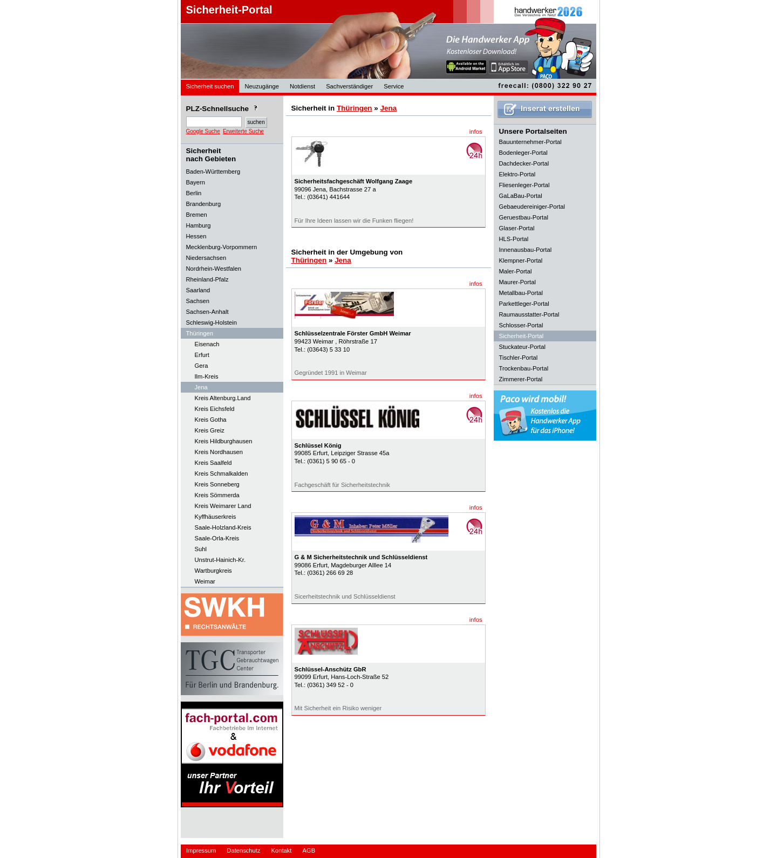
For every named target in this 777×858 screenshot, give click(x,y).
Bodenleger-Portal (523, 152)
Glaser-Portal (517, 228)
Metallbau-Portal (521, 293)
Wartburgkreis (213, 570)
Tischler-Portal (518, 357)
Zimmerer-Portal (521, 379)
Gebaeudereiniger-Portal (532, 206)
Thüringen (354, 108)
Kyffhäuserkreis (215, 516)
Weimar (205, 581)
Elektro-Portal (517, 174)
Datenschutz (243, 850)
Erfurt (202, 355)
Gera (201, 365)
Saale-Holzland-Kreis (223, 527)
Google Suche (203, 131)
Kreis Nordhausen (219, 452)
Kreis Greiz (209, 430)
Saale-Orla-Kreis (217, 538)
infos (475, 131)
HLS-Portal (514, 239)
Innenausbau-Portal (525, 249)
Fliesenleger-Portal (524, 185)
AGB (308, 850)
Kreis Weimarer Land (223, 506)
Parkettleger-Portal (524, 303)
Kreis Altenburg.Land (223, 398)
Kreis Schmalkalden (221, 473)
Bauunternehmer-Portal (530, 142)
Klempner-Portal (521, 260)
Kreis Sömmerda (217, 495)
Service (394, 86)
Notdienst (302, 86)
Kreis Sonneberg (217, 484)
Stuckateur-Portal (522, 347)
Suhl (201, 549)
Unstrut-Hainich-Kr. (220, 560)
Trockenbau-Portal (524, 368)
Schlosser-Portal (521, 325)
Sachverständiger (349, 86)
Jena (201, 387)
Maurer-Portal (517, 282)
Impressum (201, 850)
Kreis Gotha (211, 419)
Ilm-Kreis (207, 376)
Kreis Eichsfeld (215, 409)
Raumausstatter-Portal (529, 314)
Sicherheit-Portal (229, 10)
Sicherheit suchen (210, 86)
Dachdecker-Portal (524, 163)
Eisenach (207, 344)
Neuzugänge (261, 86)
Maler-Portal (515, 271)
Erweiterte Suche (243, 131)
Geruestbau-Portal (523, 217)
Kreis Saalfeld (213, 462)
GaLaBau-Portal (520, 196)
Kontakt (281, 850)
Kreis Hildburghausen (224, 441)
